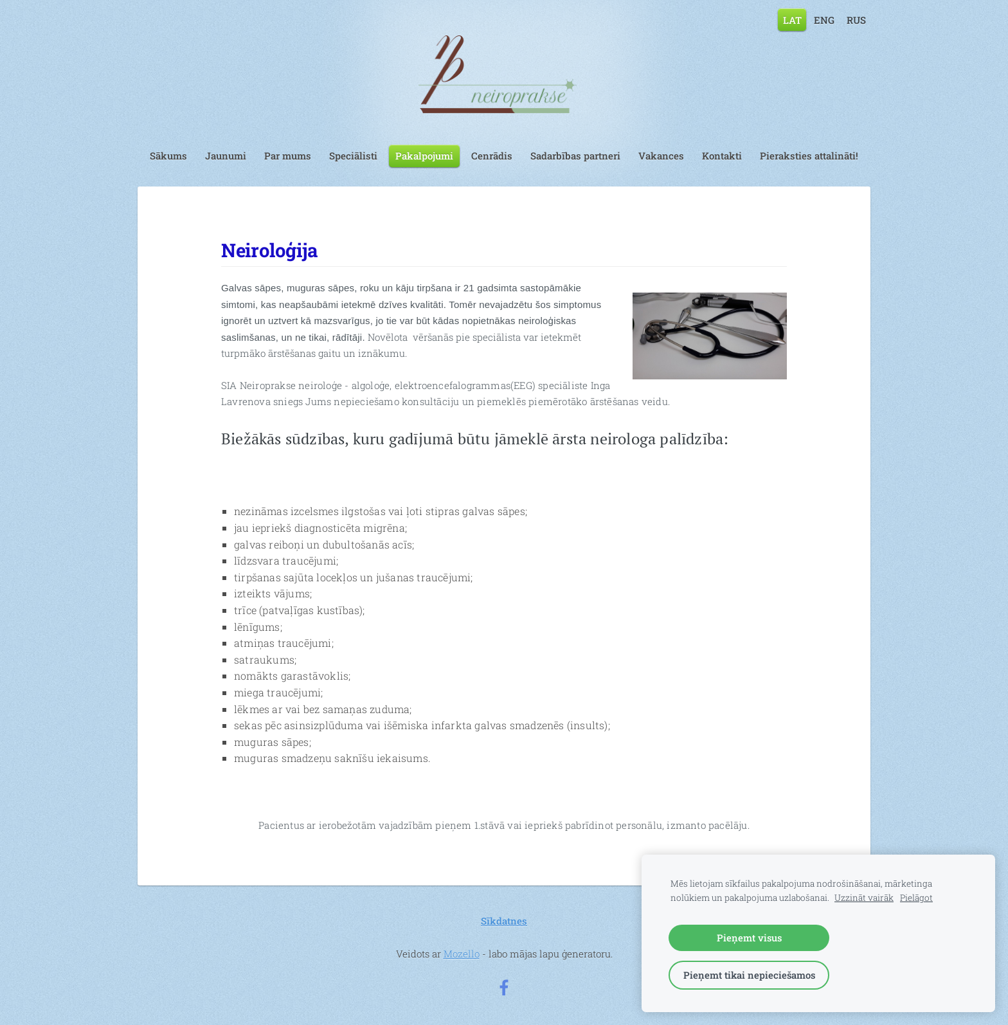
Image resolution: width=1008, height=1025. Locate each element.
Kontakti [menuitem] (722, 155)
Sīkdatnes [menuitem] (504, 920)
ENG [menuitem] (824, 19)
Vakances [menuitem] (661, 155)
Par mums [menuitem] (287, 155)
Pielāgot (916, 897)
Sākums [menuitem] (168, 155)
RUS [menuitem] (856, 19)
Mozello (462, 953)
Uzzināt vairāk (864, 897)
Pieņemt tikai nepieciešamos (749, 974)
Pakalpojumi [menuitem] (424, 155)
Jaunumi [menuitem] (225, 155)
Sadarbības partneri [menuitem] (575, 155)
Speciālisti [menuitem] (353, 155)
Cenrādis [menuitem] (491, 155)
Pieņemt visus (749, 937)
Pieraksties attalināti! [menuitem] (809, 155)
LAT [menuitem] (792, 19)
